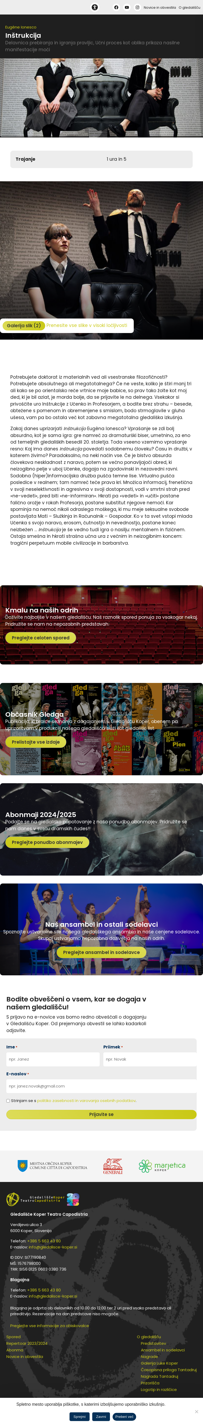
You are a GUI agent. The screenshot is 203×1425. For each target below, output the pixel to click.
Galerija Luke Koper (159, 1363)
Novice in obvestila (160, 7)
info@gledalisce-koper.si (53, 1247)
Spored (13, 1337)
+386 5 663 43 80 (44, 1241)
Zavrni (101, 1417)
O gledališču (189, 7)
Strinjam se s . (73, 1100)
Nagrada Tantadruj (159, 1376)
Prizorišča (150, 1383)
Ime (11, 1047)
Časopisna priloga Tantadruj (169, 1369)
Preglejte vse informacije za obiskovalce (49, 1325)
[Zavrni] (196, 1411)
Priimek (113, 1047)
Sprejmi (79, 1417)
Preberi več (124, 1417)
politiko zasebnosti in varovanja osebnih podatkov (86, 1100)
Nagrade (149, 1356)
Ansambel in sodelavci (163, 1350)
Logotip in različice (159, 1389)
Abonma (14, 1350)
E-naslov (17, 1074)
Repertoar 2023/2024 (27, 1343)
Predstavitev (153, 1343)
